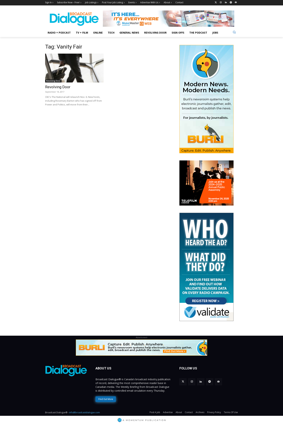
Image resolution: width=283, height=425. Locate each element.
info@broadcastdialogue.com (84, 412)
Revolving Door (53, 81)
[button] (234, 32)
